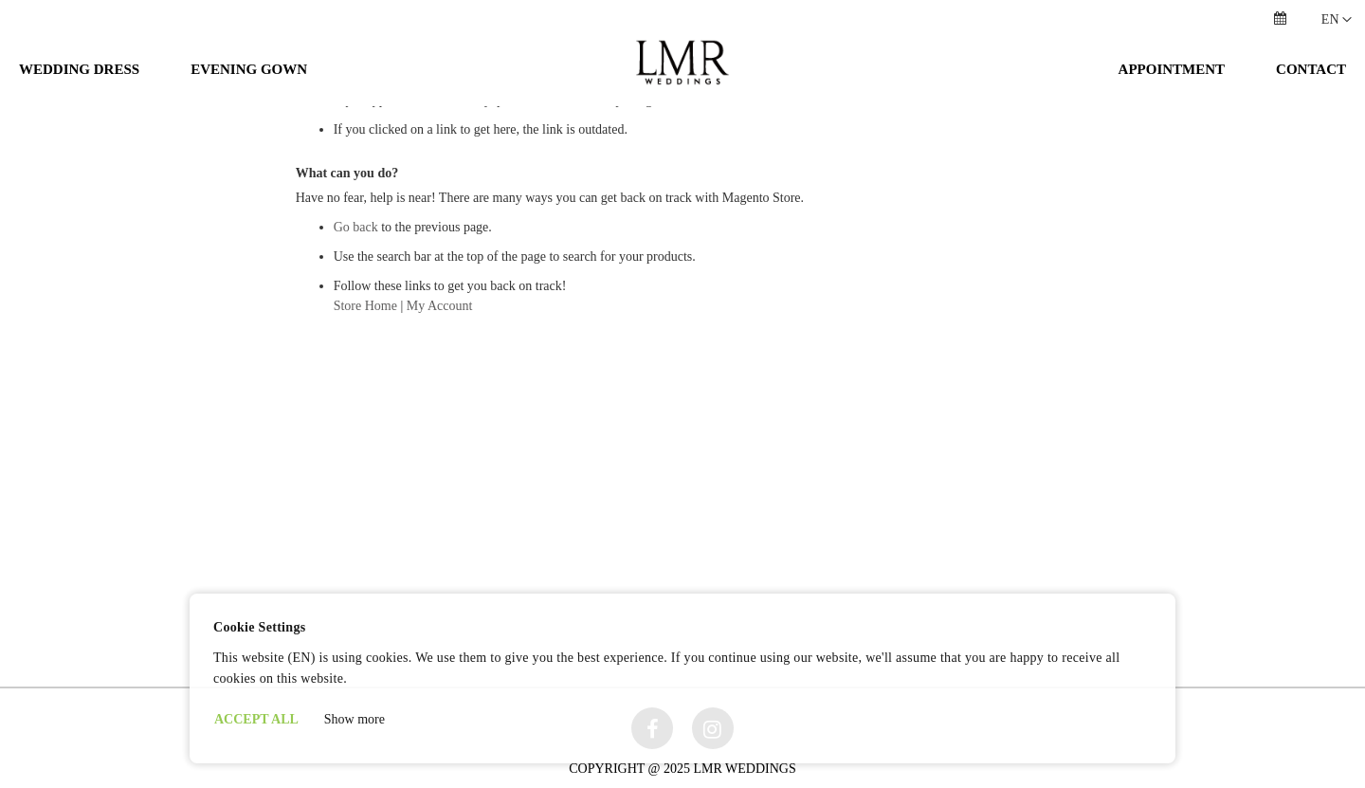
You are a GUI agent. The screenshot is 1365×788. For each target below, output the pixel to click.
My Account (440, 411)
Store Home (365, 411)
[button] (1336, 19)
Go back (356, 332)
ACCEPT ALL (256, 719)
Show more (354, 719)
